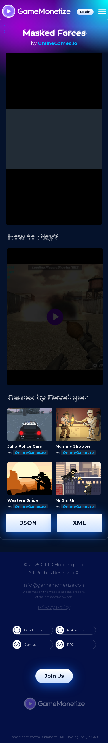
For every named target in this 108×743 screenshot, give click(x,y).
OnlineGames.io (57, 43)
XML (79, 522)
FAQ (65, 644)
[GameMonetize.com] (36, 11)
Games (24, 644)
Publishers (70, 630)
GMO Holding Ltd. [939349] (78, 737)
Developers (27, 630)
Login (85, 12)
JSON (28, 522)
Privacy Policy (54, 607)
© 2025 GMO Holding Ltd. (54, 564)
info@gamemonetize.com (54, 585)
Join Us (54, 676)
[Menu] (102, 12)
